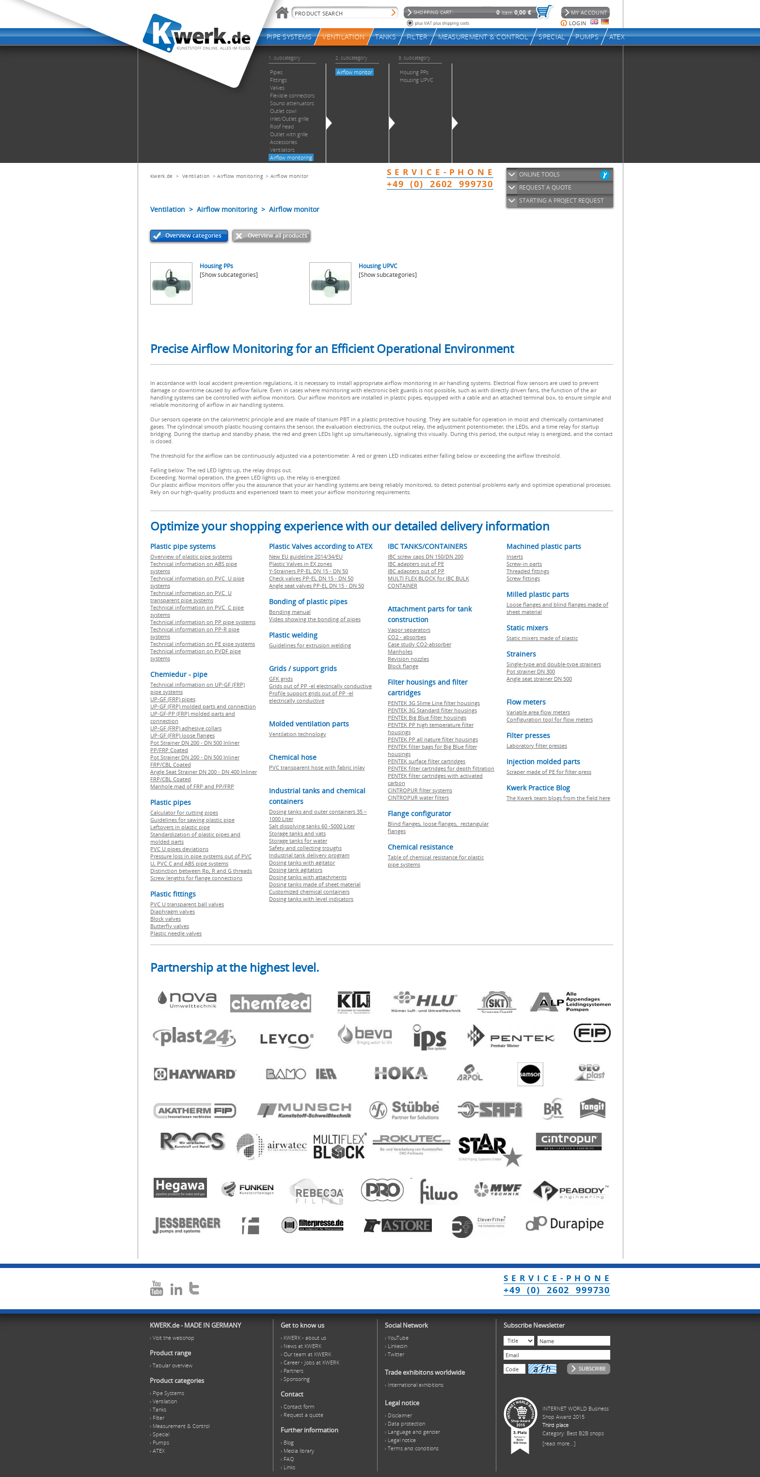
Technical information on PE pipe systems (202, 643)
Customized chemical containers (309, 891)
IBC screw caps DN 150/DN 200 (425, 556)
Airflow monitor (289, 176)
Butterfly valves (169, 926)
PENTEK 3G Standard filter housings (432, 710)
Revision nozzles (408, 658)
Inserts (515, 556)
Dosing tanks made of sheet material (315, 884)
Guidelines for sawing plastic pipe (192, 819)
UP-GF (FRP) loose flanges (182, 735)
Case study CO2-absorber (419, 644)
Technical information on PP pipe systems (202, 622)
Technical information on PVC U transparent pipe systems (191, 596)
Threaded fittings (528, 571)
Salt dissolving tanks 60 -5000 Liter (312, 826)
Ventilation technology (297, 734)
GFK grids (281, 678)
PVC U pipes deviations (179, 848)
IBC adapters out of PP (416, 571)
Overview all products (277, 235)
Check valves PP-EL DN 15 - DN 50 (311, 578)
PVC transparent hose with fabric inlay (317, 767)
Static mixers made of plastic (542, 638)
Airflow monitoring (239, 176)
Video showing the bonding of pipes (315, 619)
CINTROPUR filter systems (420, 790)
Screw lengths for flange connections (196, 878)
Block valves (165, 918)
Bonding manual (290, 611)
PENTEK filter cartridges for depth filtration (441, 768)
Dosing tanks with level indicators (311, 898)
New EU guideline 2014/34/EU (306, 556)
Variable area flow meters (538, 712)
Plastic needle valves (176, 933)
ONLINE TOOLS (539, 174)
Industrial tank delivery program (309, 855)
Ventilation (195, 176)
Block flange (403, 666)
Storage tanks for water (298, 840)
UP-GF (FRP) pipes (172, 699)
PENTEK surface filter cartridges (426, 761)
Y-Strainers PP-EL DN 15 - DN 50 (308, 571)
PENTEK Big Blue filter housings (427, 717)
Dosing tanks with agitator (302, 862)
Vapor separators (409, 629)
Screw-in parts (524, 563)
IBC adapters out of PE (416, 563)
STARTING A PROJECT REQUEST (561, 200)
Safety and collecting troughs (305, 847)
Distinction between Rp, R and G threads (201, 870)
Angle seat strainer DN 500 (539, 678)
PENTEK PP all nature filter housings (433, 739)
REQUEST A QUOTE (545, 187)
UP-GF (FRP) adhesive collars (186, 728)
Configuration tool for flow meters (550, 719)
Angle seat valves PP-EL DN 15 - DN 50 (316, 585)
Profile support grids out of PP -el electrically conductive (311, 697)
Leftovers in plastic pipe (180, 827)
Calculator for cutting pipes (184, 812)
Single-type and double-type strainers (554, 664)
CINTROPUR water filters (418, 797)
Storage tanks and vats (297, 833)
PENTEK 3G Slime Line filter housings (434, 702)
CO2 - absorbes (407, 637)
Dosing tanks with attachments (308, 877)
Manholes (400, 651)
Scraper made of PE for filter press (549, 771)
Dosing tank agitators (295, 869)
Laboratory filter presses (537, 745)
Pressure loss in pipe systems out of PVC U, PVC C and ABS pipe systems (201, 859)
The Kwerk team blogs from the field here (558, 798)
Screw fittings (523, 578)
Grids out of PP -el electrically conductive (320, 686)
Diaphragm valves (172, 911)
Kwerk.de (161, 176)
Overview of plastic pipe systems (191, 556)
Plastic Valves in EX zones (300, 563)
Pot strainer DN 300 (531, 671)
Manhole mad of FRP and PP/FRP (192, 786)
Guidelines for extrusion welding (310, 645)
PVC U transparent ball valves (187, 904)
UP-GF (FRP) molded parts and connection (203, 706)
